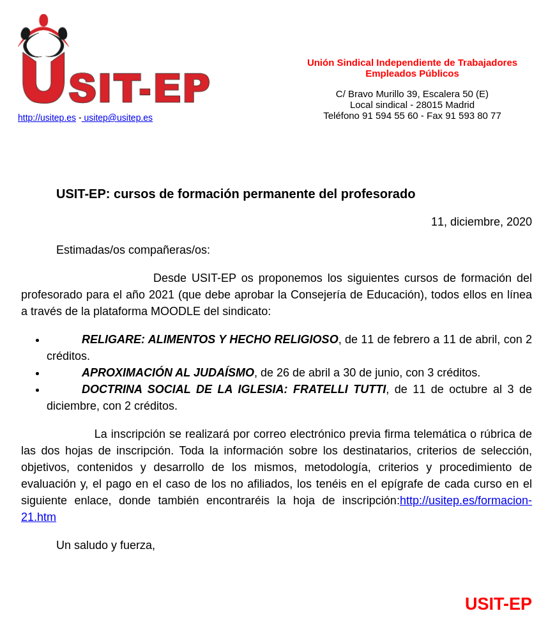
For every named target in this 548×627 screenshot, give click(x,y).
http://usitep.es (47, 117)
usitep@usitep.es (117, 117)
